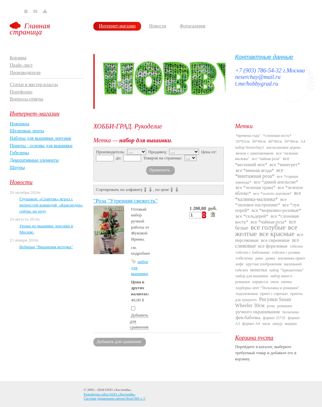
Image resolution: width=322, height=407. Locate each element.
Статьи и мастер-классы (34, 84)
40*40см (275, 141)
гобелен (296, 246)
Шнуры (17, 167)
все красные (277, 234)
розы (271, 306)
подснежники (247, 293)
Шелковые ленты (27, 130)
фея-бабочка (248, 317)
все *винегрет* (285, 164)
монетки (258, 269)
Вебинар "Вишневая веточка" (46, 246)
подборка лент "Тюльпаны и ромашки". (268, 288)
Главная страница (30, 29)
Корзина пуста (254, 337)
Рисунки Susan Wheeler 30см (263, 302)
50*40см (291, 141)
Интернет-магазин (117, 25)
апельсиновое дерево (283, 147)
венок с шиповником (254, 153)
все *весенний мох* (262, 161)
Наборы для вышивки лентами (40, 138)
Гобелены (19, 152)
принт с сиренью (274, 293)
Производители (25, 72)
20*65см (243, 141)
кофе (239, 264)
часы (266, 323)
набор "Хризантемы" (287, 270)
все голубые (268, 227)
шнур (277, 323)
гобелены (244, 258)
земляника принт (291, 258)
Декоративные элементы (34, 160)
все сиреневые (275, 240)
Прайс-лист (21, 65)
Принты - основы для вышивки (41, 145)
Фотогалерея (192, 25)
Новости (157, 25)
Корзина (18, 57)
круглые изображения (264, 264)
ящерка (291, 323)
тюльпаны (290, 312)
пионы (286, 281)
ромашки (284, 306)
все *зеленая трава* (255, 187)
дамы (270, 258)
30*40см (259, 141)
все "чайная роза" (266, 158)
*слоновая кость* (277, 135)
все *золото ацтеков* (272, 193)
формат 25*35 (274, 318)
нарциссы (260, 281)
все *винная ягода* (255, 170)
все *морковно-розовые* (276, 210)
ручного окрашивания (258, 311)
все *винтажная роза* (259, 173)
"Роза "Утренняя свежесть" (125, 201)
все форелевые (273, 246)
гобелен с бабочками (253, 252)
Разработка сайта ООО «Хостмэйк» (110, 394)
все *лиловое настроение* (261, 202)
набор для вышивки (252, 276)
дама (259, 258)
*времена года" (248, 135)
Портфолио (21, 91)
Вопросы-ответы (26, 98)
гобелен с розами (286, 252)
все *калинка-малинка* (268, 196)
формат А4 (251, 323)
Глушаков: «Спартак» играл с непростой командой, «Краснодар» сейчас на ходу (51, 204)
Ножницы (19, 123)
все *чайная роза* (269, 221)
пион (274, 281)
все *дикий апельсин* (276, 182)
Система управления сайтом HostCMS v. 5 (114, 398)
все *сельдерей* (252, 216)
